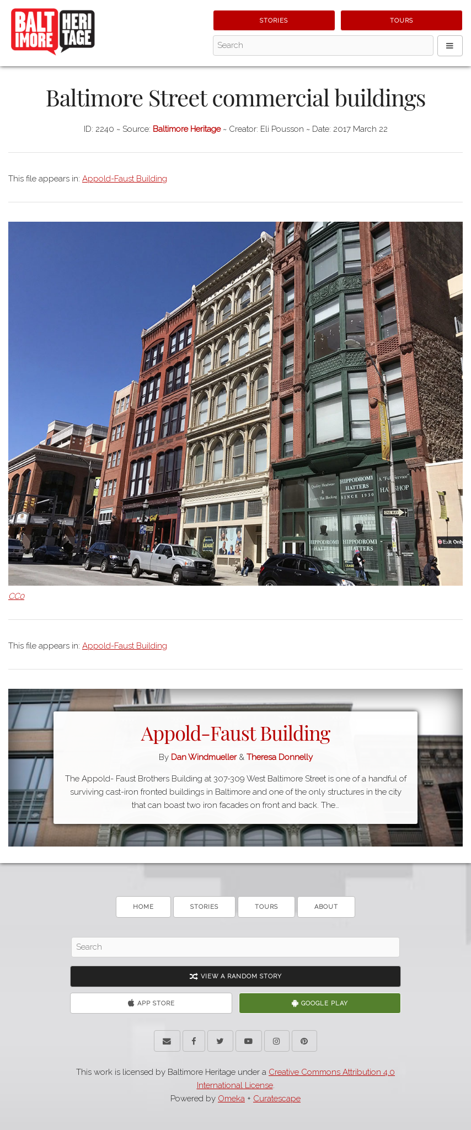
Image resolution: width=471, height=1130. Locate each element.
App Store (151, 1003)
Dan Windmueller (204, 757)
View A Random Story (236, 976)
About (326, 907)
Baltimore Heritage (187, 129)
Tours (401, 20)
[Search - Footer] (235, 947)
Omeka (231, 1099)
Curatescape (277, 1099)
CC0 (16, 596)
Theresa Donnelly (280, 757)
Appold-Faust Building (124, 179)
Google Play (320, 1003)
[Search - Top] (323, 45)
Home (143, 907)
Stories (274, 20)
